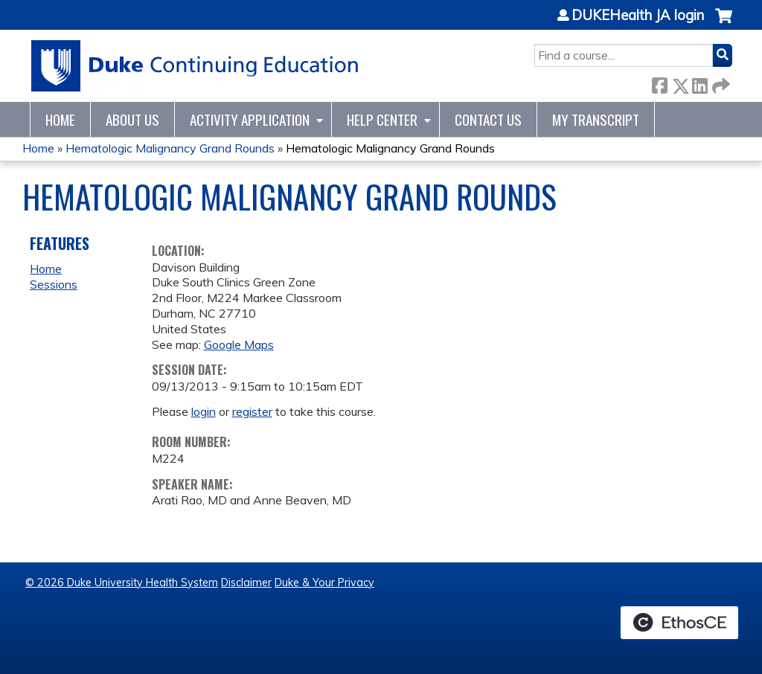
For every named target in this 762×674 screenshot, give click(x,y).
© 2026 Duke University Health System (121, 582)
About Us (132, 119)
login (203, 411)
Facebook (659, 83)
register (252, 411)
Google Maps (239, 344)
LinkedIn (699, 83)
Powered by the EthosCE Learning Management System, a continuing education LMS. (679, 623)
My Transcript (595, 119)
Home (60, 119)
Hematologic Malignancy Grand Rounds (170, 148)
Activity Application (250, 119)
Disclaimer (246, 582)
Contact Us (488, 119)
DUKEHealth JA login (638, 15)
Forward (719, 83)
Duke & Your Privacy (324, 582)
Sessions (53, 284)
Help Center (382, 119)
